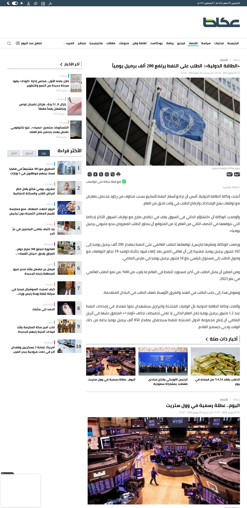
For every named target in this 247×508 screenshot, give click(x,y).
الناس (50, 264)
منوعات (124, 43)
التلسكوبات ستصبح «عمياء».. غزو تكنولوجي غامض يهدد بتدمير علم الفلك (40, 129)
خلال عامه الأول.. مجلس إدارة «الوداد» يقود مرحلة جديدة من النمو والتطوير (41, 83)
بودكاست (156, 43)
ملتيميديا (96, 43)
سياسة (206, 43)
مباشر (82, 43)
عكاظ (234, 60)
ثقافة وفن (139, 43)
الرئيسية (233, 43)
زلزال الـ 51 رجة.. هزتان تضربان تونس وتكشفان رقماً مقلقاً (42, 106)
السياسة (48, 244)
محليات (219, 43)
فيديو (181, 43)
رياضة (170, 43)
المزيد (68, 43)
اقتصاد (193, 43)
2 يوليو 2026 (62, 90)
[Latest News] (29, 43)
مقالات (110, 43)
